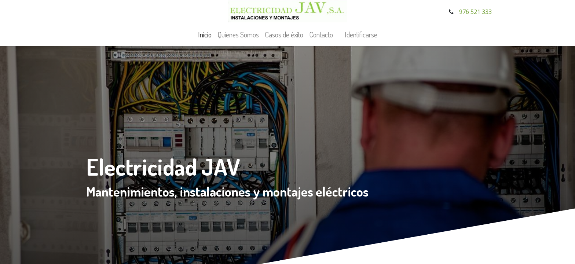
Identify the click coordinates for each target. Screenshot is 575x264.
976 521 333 (474, 12)
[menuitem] (205, 34)
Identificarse (361, 34)
